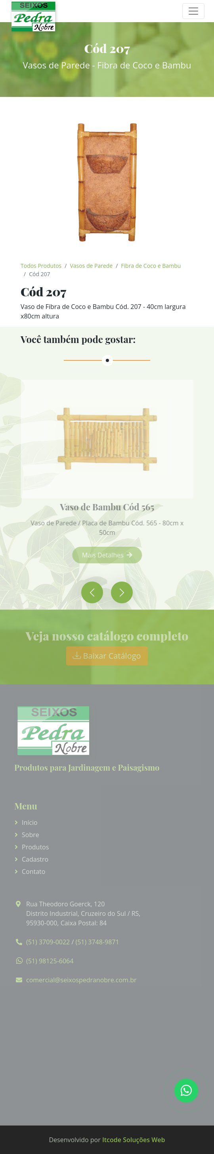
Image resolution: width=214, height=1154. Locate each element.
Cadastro (35, 859)
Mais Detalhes (112, 555)
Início (30, 822)
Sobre (30, 834)
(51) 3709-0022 (48, 942)
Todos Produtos (41, 265)
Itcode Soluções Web (133, 1139)
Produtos (35, 847)
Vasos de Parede (91, 265)
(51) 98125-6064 (49, 961)
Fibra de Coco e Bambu (151, 265)
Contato (33, 871)
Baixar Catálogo (107, 655)
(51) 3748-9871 (97, 942)
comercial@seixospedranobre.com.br (81, 980)
